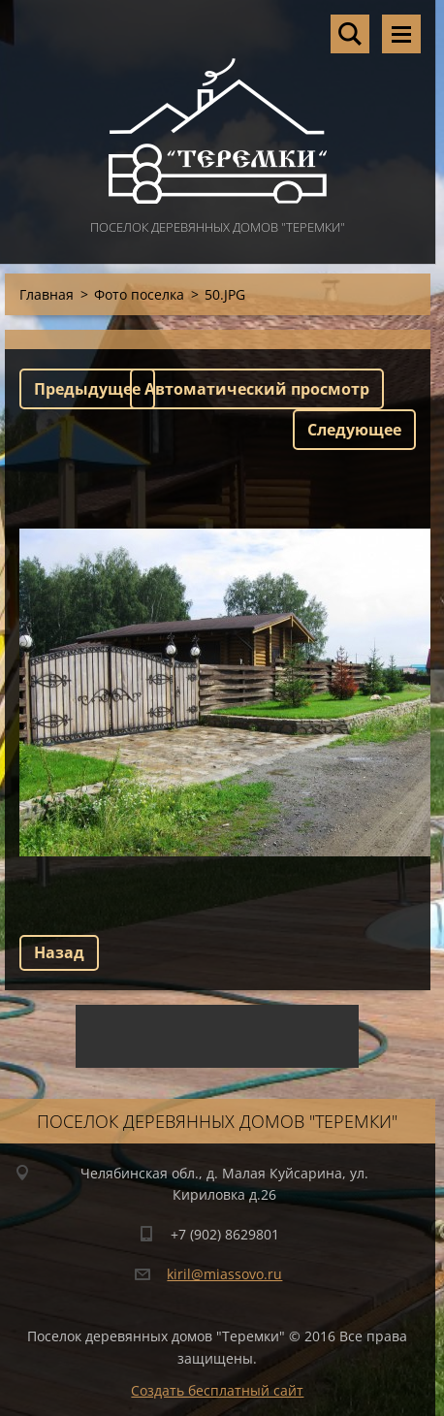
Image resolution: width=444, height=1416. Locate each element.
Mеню (401, 34)
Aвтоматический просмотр (256, 389)
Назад (59, 952)
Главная (46, 294)
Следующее (354, 429)
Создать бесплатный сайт (217, 1390)
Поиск (350, 34)
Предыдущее (87, 389)
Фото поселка (139, 294)
